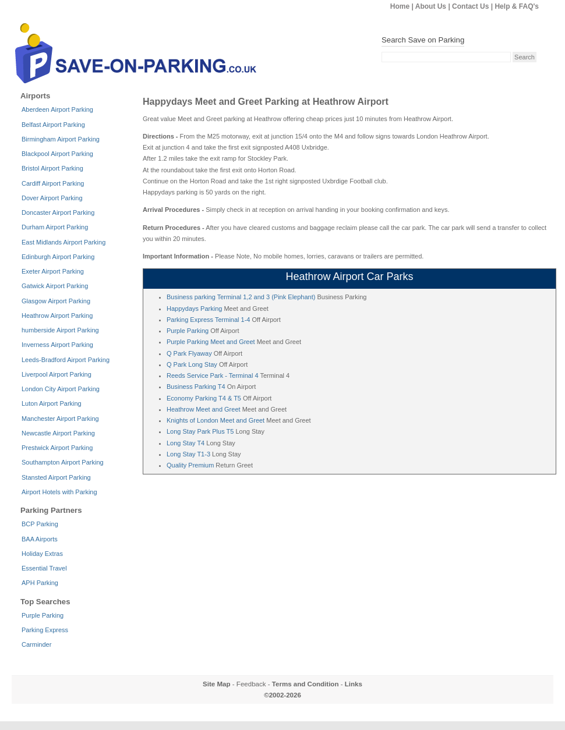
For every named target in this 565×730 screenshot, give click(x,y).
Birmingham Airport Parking (61, 139)
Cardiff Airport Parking (53, 183)
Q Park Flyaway (189, 353)
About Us (430, 6)
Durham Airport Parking (55, 227)
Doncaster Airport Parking (58, 212)
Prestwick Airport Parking (57, 447)
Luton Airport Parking (52, 403)
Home (399, 6)
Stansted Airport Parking (56, 477)
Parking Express (45, 629)
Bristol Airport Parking (52, 168)
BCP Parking (40, 523)
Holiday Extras (42, 553)
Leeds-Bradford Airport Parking (66, 359)
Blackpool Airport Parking (57, 153)
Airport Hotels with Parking (59, 491)
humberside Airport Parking (60, 330)
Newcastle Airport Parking (58, 433)
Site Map (216, 684)
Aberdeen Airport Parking (57, 109)
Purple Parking (188, 330)
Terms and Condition (305, 684)
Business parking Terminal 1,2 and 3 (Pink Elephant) (241, 296)
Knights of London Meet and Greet (215, 420)
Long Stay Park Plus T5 (200, 431)
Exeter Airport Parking (53, 271)
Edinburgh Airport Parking (58, 256)
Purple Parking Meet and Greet (211, 341)
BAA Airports (40, 539)
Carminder (36, 644)
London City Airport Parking (61, 388)
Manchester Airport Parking (60, 418)
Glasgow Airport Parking (56, 300)
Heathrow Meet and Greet (204, 409)
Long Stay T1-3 (188, 454)
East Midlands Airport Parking (63, 242)
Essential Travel (44, 568)
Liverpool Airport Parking (56, 374)
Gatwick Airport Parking (55, 285)
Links (353, 684)
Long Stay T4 (185, 443)
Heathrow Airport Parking (57, 315)
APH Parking (40, 582)
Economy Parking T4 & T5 (204, 398)
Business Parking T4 (196, 386)
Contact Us (470, 6)
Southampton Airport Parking (63, 462)
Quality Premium (190, 465)
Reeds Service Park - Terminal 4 (213, 375)
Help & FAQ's (517, 6)
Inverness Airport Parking (57, 344)
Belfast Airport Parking (53, 124)
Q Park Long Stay (192, 364)
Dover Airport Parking (52, 197)
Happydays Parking (194, 308)
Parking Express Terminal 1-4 (208, 319)
